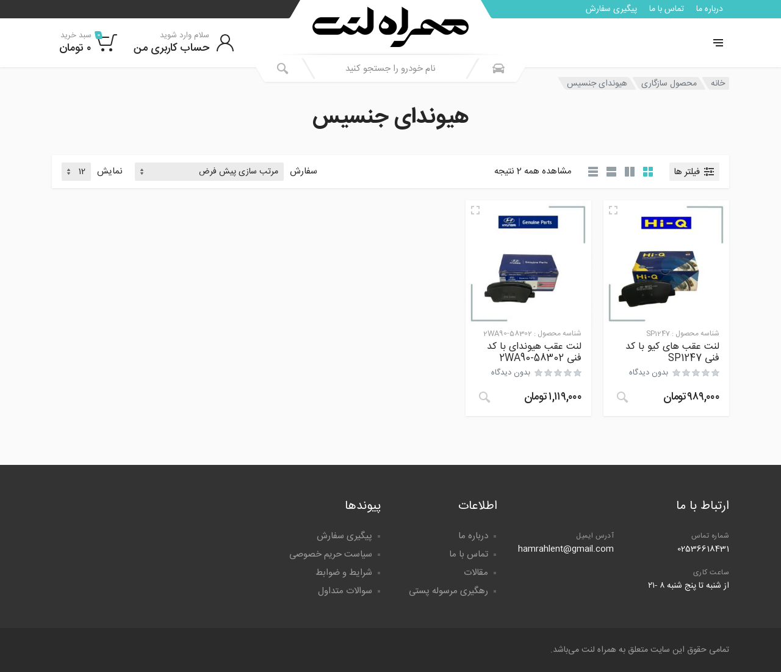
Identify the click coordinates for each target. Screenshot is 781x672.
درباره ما (709, 9)
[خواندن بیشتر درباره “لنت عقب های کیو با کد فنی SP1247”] (622, 397)
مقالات (476, 572)
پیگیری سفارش (611, 9)
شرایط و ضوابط (343, 572)
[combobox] (390, 68)
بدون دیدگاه (648, 372)
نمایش (110, 172)
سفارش (303, 172)
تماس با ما (666, 9)
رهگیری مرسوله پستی (448, 591)
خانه (718, 84)
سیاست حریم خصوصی (330, 554)
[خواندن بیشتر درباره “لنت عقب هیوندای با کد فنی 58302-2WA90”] (484, 397)
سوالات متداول (345, 591)
